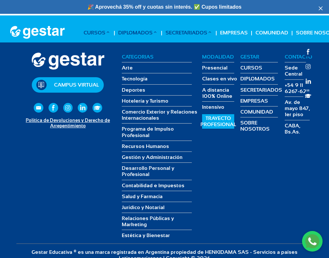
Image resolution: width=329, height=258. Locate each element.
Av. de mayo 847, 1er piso (297, 108)
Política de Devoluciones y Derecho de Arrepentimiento (68, 123)
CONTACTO (298, 57)
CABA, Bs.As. (292, 128)
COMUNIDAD (271, 32)
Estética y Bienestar (146, 235)
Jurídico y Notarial (143, 207)
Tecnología (134, 78)
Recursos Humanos (145, 146)
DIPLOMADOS (138, 32)
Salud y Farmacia (142, 196)
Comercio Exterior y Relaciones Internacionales (159, 115)
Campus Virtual (76, 85)
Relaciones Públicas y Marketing (148, 221)
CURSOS (97, 32)
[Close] (321, 8)
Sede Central (293, 71)
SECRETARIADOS (188, 32)
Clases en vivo (219, 78)
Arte (127, 67)
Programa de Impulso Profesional (148, 132)
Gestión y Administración (152, 157)
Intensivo (213, 107)
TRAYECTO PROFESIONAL (218, 121)
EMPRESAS (234, 32)
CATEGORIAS (138, 57)
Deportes (133, 90)
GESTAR (249, 57)
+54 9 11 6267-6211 (297, 88)
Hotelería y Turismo (145, 101)
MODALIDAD (218, 57)
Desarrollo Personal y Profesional (148, 171)
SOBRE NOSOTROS (255, 126)
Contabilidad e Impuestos (153, 185)
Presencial (214, 67)
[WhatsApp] (312, 241)
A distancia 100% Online (217, 93)
